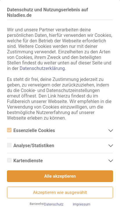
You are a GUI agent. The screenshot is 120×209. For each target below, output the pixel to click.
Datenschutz (54, 204)
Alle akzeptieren (60, 176)
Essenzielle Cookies (31, 130)
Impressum (81, 204)
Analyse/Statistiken (30, 145)
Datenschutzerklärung (42, 68)
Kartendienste (25, 160)
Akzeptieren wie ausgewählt (60, 192)
